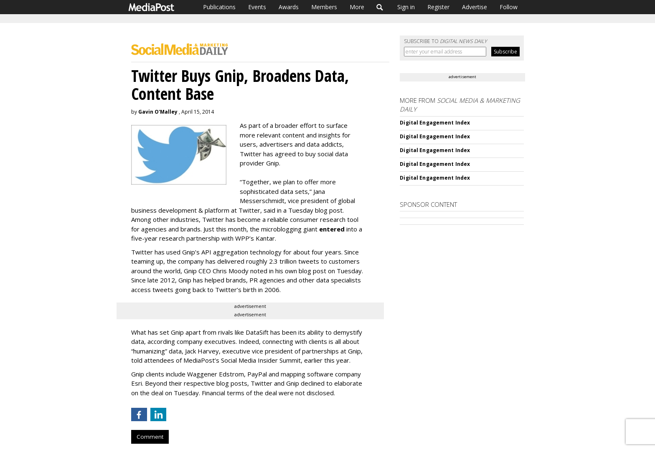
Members (324, 7)
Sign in (406, 7)
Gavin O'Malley (158, 111)
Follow (509, 7)
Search (380, 7)
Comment (150, 436)
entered (332, 229)
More (357, 7)
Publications (219, 7)
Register (438, 7)
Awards (289, 7)
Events (257, 7)
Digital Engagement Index (435, 122)
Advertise (474, 7)
